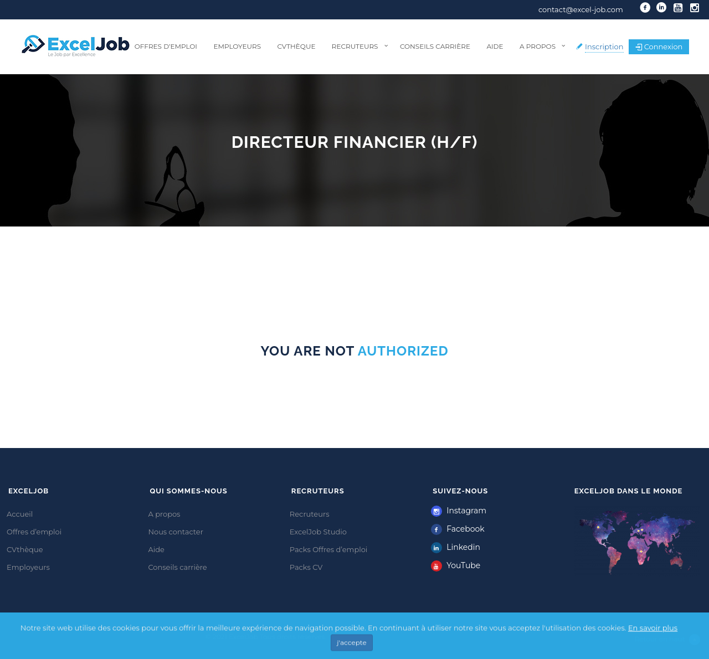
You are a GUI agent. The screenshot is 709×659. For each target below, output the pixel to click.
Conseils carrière (435, 46)
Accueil (20, 513)
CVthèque (296, 46)
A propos (538, 46)
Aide (494, 46)
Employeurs (237, 46)
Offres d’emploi (166, 46)
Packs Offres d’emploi (329, 549)
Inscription (604, 46)
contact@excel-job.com (580, 9)
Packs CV (306, 567)
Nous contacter (175, 531)
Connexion (659, 46)
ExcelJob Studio (318, 531)
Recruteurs (355, 46)
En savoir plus (652, 640)
